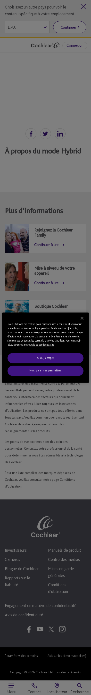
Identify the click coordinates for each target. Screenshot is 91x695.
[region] (45, 347)
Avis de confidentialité (42, 344)
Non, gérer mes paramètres (45, 370)
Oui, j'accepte (45, 358)
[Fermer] (82, 318)
